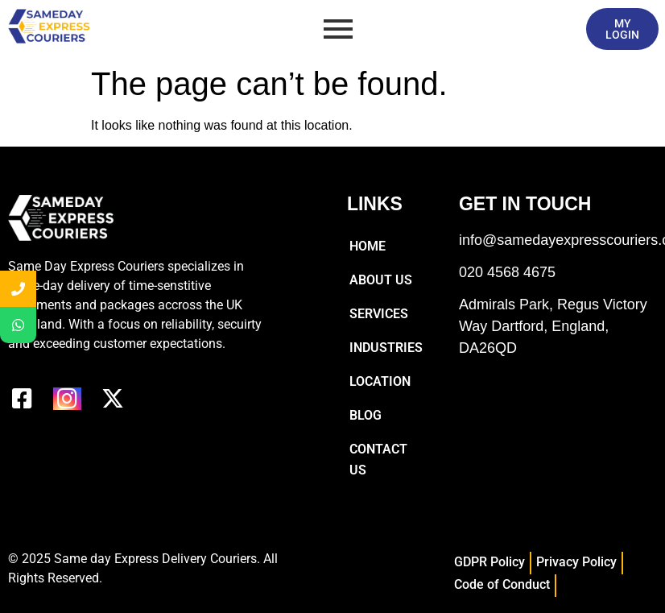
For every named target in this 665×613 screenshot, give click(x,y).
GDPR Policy (489, 562)
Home (367, 246)
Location (380, 381)
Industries (386, 347)
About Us (380, 280)
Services (378, 313)
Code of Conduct (502, 584)
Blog (365, 415)
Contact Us (378, 459)
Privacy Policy (576, 562)
